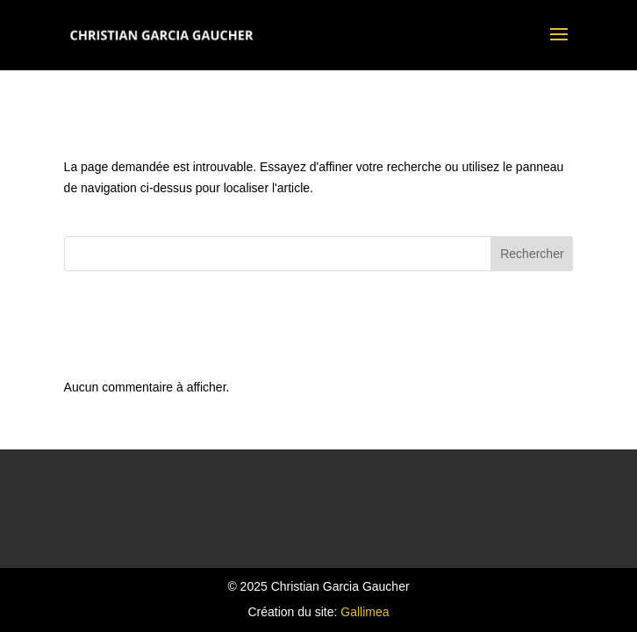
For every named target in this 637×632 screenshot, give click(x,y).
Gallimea (364, 612)
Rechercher (531, 254)
